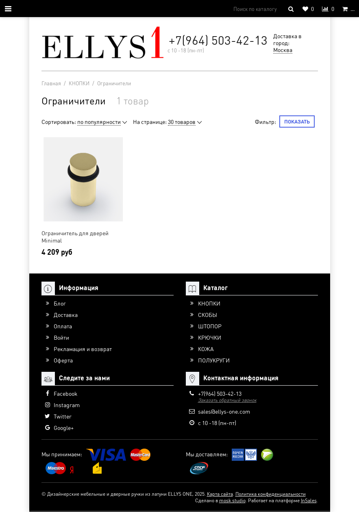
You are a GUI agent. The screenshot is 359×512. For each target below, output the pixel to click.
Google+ (64, 427)
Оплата (63, 326)
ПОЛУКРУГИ (214, 360)
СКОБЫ (207, 314)
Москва (282, 49)
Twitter (63, 416)
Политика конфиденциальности (270, 494)
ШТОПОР (210, 326)
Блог (60, 303)
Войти (61, 337)
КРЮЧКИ (209, 337)
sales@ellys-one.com (224, 411)
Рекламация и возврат (83, 348)
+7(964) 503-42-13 (218, 40)
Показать (297, 121)
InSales (309, 500)
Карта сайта (220, 494)
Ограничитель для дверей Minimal (75, 236)
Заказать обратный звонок (227, 400)
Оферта (63, 360)
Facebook (65, 393)
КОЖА (206, 348)
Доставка (66, 314)
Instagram (67, 404)
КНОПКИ (209, 303)
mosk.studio (232, 500)
